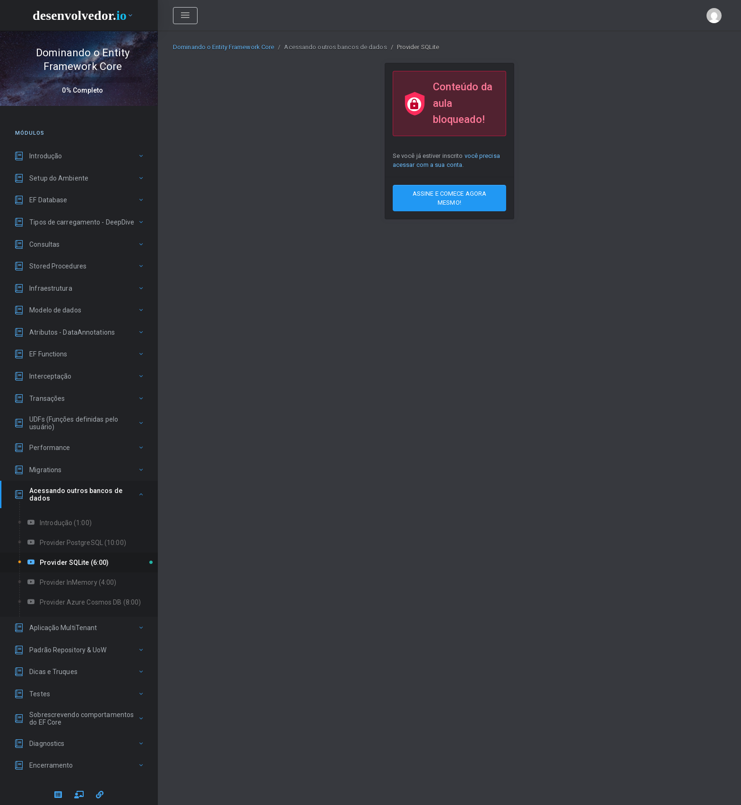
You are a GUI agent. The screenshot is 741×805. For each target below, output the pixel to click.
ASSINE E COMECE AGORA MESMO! (449, 198)
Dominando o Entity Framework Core (223, 47)
